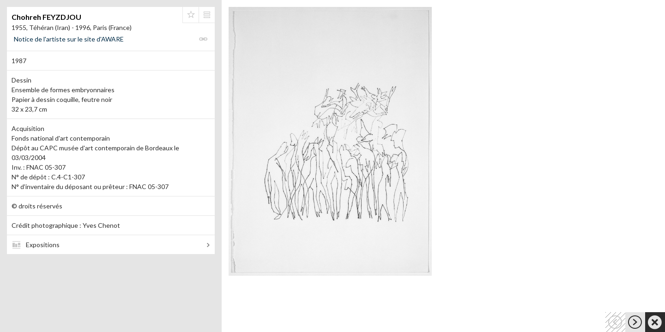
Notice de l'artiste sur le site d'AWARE (69, 39)
